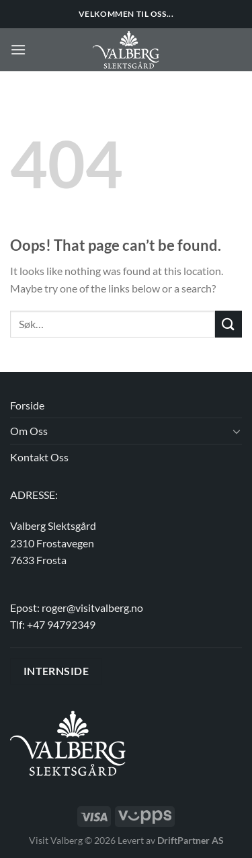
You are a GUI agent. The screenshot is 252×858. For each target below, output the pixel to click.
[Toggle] (236, 431)
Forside (27, 405)
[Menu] (18, 49)
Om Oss (29, 430)
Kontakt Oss (39, 457)
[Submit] (228, 324)
